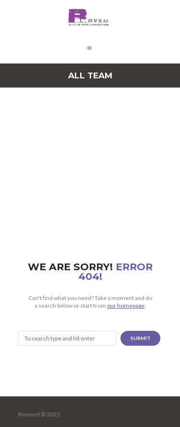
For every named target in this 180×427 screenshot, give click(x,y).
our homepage (125, 305)
